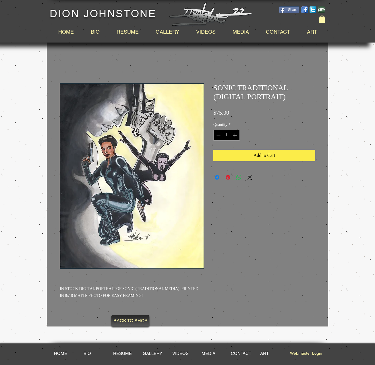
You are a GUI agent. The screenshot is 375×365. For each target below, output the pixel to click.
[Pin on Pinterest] (228, 177)
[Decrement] (217, 135)
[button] (322, 19)
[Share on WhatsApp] (238, 177)
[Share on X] (249, 177)
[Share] (289, 9)
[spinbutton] (226, 135)
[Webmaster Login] (305, 353)
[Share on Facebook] (217, 177)
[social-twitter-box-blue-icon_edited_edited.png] (313, 9)
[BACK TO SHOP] (130, 320)
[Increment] (235, 135)
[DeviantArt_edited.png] (321, 9)
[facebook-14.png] (304, 9)
